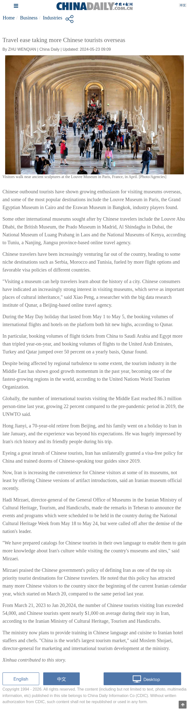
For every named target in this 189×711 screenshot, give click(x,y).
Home (9, 17)
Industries (52, 17)
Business (28, 17)
